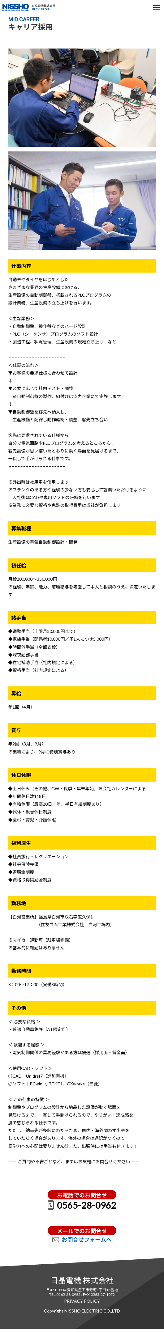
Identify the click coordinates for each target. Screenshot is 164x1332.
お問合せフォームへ (86, 1239)
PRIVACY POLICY (82, 1301)
